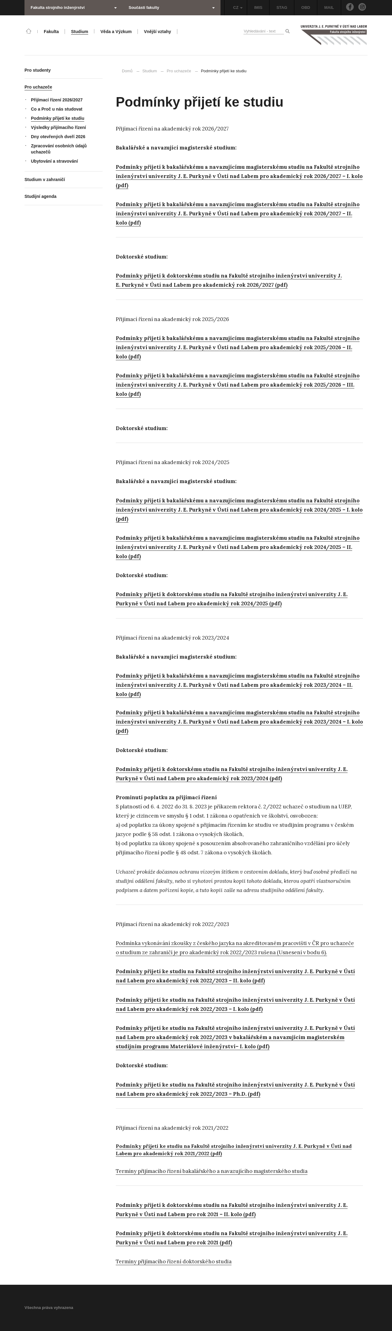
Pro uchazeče (179, 71)
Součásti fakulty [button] (172, 7)
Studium (149, 71)
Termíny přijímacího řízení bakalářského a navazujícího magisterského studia (211, 1171)
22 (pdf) (213, 1153)
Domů (127, 71)
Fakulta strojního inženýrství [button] (74, 7)
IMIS (258, 7)
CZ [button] (238, 7)
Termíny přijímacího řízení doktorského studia (174, 1261)
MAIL (329, 7)
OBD (305, 7)
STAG (282, 7)
